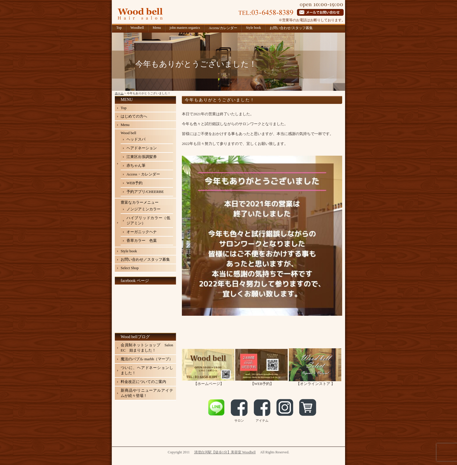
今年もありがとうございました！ (220, 100)
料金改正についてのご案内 (143, 381)
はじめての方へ (134, 116)
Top (119, 28)
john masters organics (185, 28)
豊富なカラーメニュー (140, 202)
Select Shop (130, 268)
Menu (157, 28)
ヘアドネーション (141, 148)
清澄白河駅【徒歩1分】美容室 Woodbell (225, 452)
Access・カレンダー (143, 174)
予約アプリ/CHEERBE (145, 191)
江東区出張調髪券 (141, 157)
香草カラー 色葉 (141, 240)
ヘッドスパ (135, 139)
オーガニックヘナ (141, 232)
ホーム (119, 93)
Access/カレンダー (223, 28)
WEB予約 (134, 183)
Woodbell (137, 28)
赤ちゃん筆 (135, 165)
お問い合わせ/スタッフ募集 (291, 28)
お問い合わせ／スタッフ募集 (145, 259)
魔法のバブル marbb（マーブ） (147, 359)
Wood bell (128, 133)
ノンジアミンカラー (143, 209)
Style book (253, 28)
